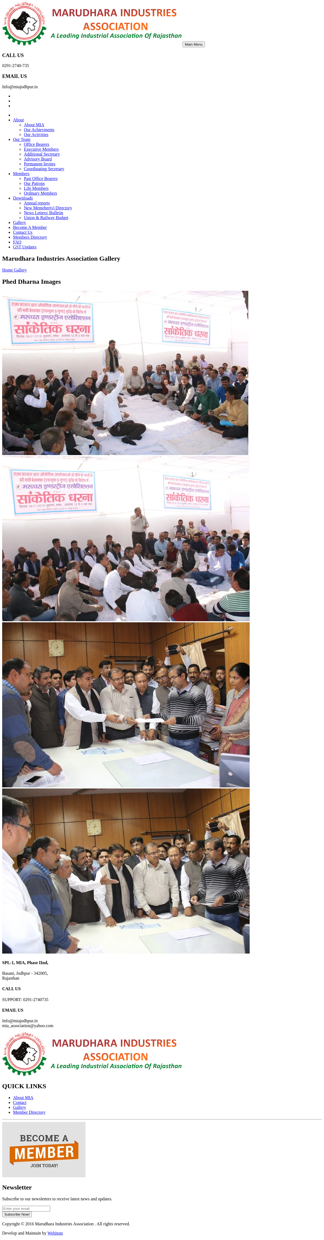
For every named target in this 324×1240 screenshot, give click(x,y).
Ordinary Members (40, 193)
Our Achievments (39, 129)
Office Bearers (36, 144)
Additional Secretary (42, 154)
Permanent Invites (39, 164)
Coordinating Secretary (44, 168)
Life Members (36, 188)
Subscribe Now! (17, 1214)
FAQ (17, 242)
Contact (20, 1102)
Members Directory (30, 237)
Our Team (21, 139)
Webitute (55, 1233)
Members (21, 173)
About (18, 120)
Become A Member (30, 227)
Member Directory (29, 1112)
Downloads (23, 198)
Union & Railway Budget (46, 217)
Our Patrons (34, 183)
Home (8, 270)
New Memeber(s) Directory (48, 208)
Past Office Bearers (41, 178)
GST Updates (24, 247)
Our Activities (36, 134)
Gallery (19, 222)
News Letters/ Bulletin (43, 212)
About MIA (34, 124)
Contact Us (23, 232)
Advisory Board (38, 159)
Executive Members (41, 149)
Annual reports (37, 203)
